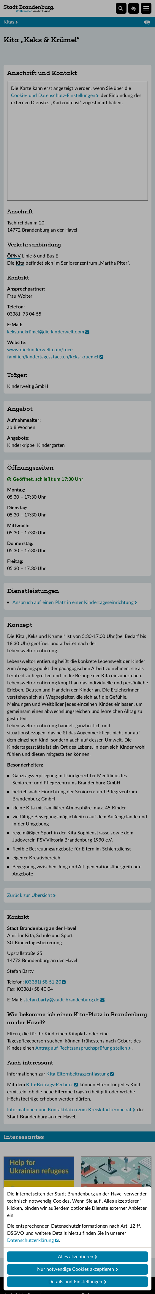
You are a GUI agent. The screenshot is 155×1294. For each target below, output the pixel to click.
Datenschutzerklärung (30, 1240)
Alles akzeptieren (75, 1256)
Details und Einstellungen (75, 1281)
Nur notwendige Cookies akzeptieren (75, 1269)
